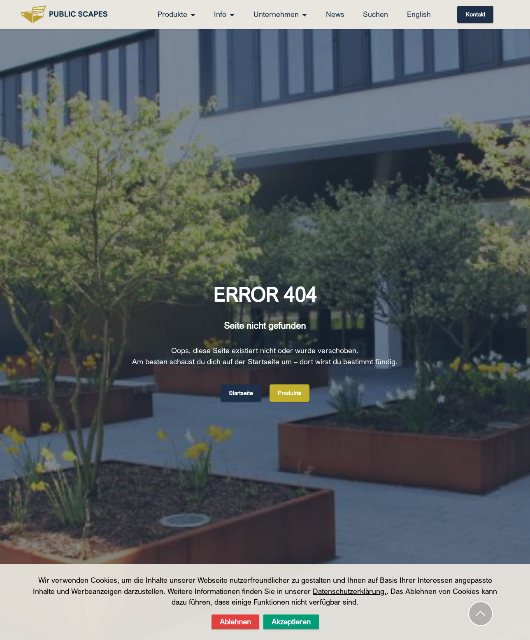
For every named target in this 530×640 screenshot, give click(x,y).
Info (220, 14)
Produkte (172, 14)
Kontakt (475, 14)
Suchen (375, 14)
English (419, 14)
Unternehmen (276, 14)
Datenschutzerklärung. (349, 611)
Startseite (241, 392)
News (335, 14)
